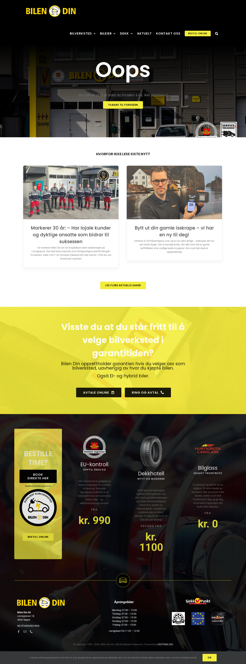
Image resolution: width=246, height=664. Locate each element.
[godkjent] (198, 613)
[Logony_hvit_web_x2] (41, 598)
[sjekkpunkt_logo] (198, 598)
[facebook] (18, 631)
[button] (216, 33)
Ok (210, 657)
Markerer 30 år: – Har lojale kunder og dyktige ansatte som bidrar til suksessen (68, 235)
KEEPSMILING (165, 647)
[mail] (25, 631)
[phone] (31, 631)
